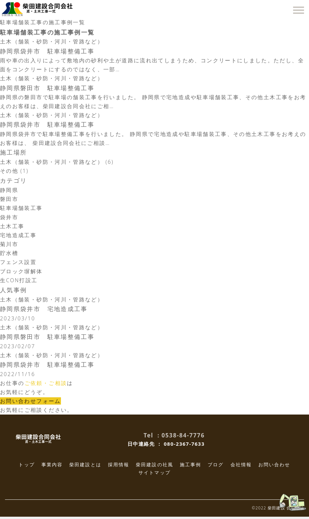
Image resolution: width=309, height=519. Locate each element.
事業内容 (52, 467)
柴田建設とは (85, 467)
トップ (26, 467)
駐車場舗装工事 (21, 209)
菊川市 (9, 245)
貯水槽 (9, 254)
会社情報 (241, 467)
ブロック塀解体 (21, 272)
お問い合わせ (274, 467)
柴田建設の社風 (154, 467)
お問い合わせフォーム (30, 403)
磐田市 (9, 200)
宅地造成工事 (18, 236)
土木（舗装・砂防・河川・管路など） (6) (57, 163)
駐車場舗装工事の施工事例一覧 (42, 22)
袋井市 (9, 218)
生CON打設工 (19, 281)
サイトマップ (154, 475)
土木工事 (12, 227)
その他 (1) (14, 172)
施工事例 (190, 467)
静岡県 (9, 191)
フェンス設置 (18, 263)
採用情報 (118, 467)
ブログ (216, 467)
